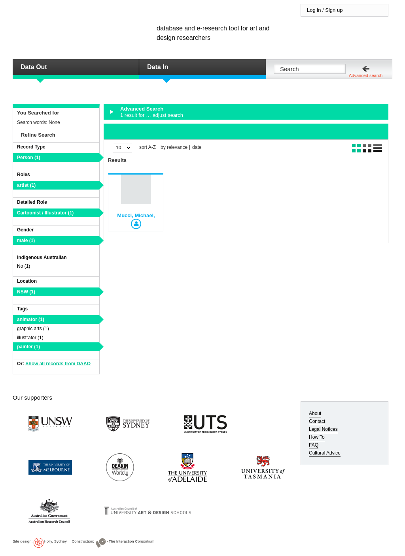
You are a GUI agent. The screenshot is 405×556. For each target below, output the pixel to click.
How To (317, 437)
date (196, 147)
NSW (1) (26, 292)
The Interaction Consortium (132, 541)
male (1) (26, 240)
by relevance (174, 147)
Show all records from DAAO (58, 363)
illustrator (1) (30, 337)
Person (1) (28, 157)
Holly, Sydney (55, 541)
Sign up (334, 10)
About (315, 413)
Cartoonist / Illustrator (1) (45, 213)
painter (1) (28, 346)
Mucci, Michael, (136, 215)
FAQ (313, 445)
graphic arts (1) (33, 328)
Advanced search (365, 75)
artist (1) (26, 185)
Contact (317, 421)
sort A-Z (147, 147)
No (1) (23, 266)
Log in (314, 10)
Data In (157, 67)
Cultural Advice (325, 453)
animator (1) (30, 319)
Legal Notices (323, 429)
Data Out (34, 67)
